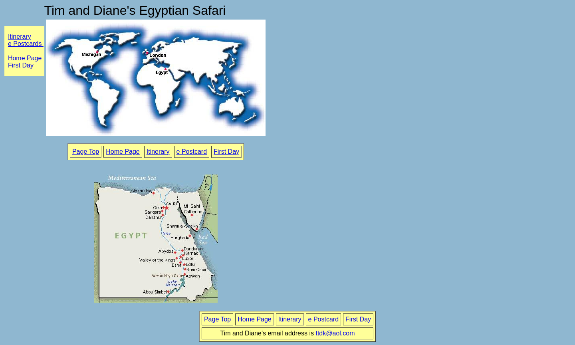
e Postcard (191, 151)
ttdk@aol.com (335, 333)
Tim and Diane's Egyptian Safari (135, 10)
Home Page (25, 58)
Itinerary (19, 36)
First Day (226, 151)
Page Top (85, 151)
